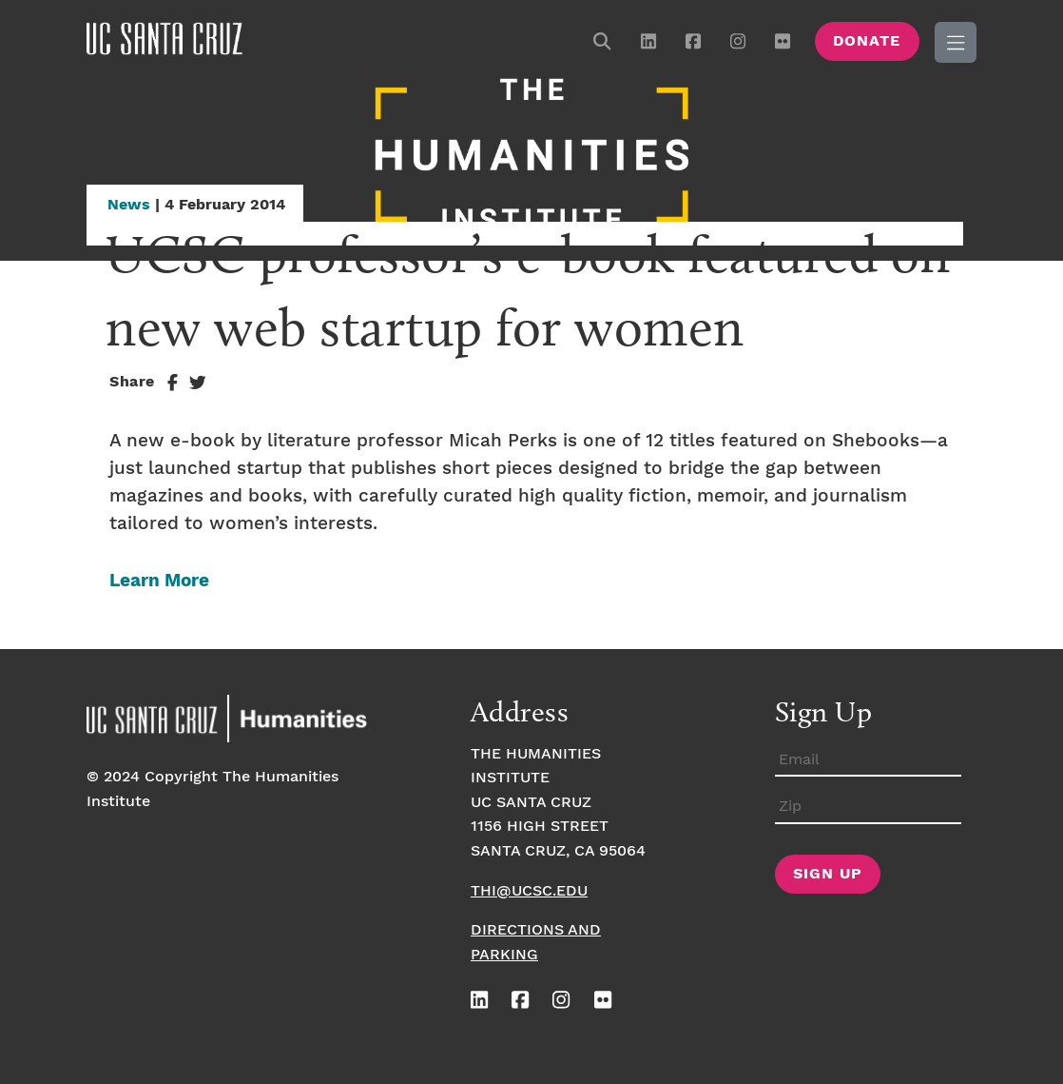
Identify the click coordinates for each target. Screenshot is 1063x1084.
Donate (866, 41)
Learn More (159, 581)
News (128, 205)
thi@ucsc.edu (529, 891)
